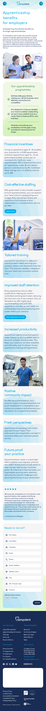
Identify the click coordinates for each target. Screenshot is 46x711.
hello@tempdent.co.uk (31, 659)
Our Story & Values (30, 632)
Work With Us (28, 637)
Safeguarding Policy (9, 700)
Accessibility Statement (11, 696)
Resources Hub (8, 649)
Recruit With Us (8, 640)
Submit (37, 603)
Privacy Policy (7, 691)
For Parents (7, 656)
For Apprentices (8, 651)
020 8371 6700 (29, 657)
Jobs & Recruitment (9, 629)
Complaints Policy (9, 698)
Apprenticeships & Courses (12, 632)
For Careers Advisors (9, 659)
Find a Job (6, 637)
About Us (27, 629)
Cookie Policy (7, 694)
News (25, 640)
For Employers (7, 654)
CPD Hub (6, 635)
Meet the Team (29, 635)
